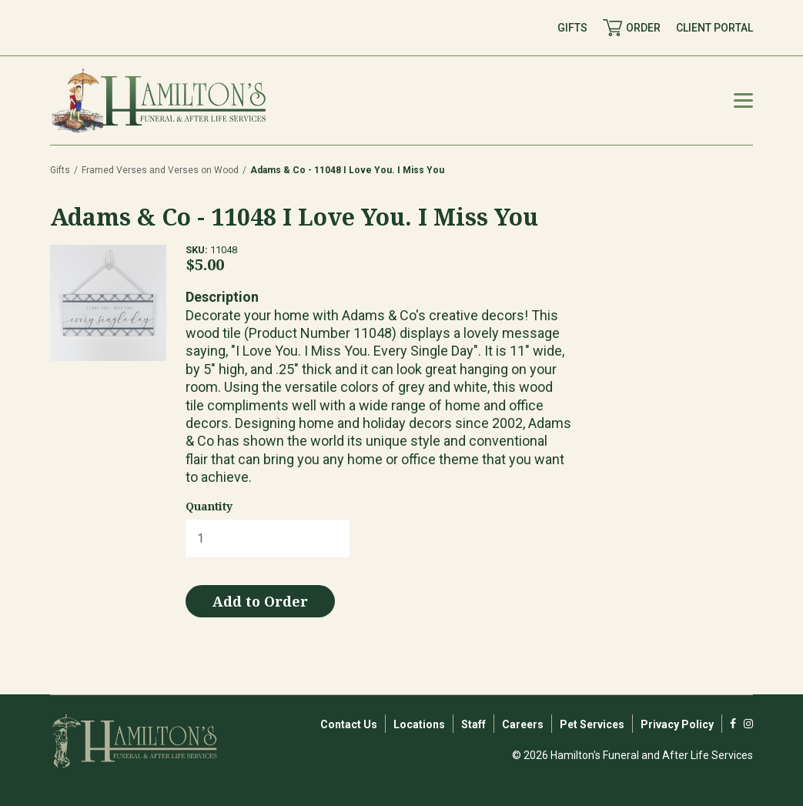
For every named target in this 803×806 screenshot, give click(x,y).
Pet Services (592, 724)
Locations (419, 724)
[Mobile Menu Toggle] (743, 100)
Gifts (60, 170)
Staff (473, 724)
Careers (523, 724)
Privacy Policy (677, 724)
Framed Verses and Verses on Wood (160, 170)
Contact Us (348, 724)
